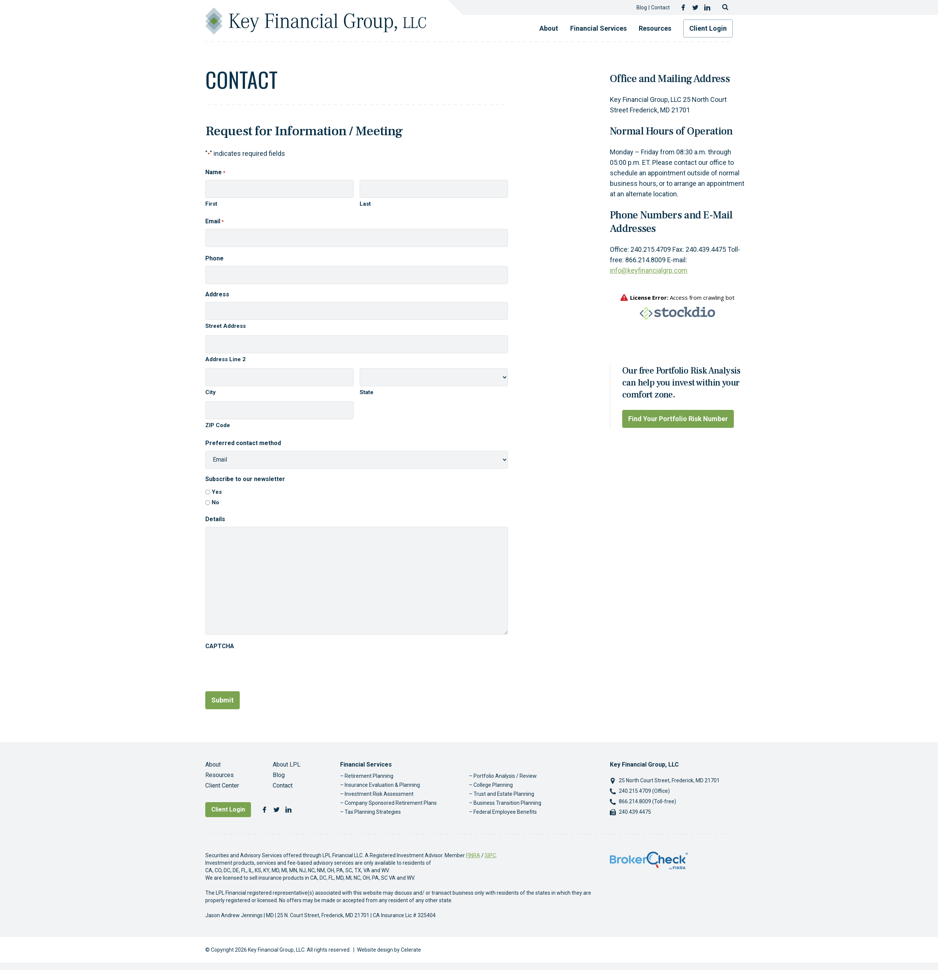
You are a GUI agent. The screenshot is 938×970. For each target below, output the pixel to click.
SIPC (490, 855)
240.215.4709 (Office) (644, 791)
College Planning (493, 785)
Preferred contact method (243, 443)
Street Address (225, 326)
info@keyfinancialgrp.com (648, 270)
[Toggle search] (725, 7)
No (215, 502)
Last (365, 203)
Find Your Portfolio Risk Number (678, 419)
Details (215, 519)
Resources (655, 28)
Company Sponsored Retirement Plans (391, 803)
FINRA (473, 855)
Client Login (708, 28)
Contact (660, 7)
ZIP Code (217, 425)
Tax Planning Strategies (373, 812)
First (211, 203)
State (366, 392)
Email (214, 222)
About (548, 28)
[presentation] (262, 668)
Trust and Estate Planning (503, 794)
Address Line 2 (225, 359)
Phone (214, 258)
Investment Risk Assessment (379, 794)
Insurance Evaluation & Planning (382, 785)
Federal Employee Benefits (505, 812)
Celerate (411, 950)
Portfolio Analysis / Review (505, 776)
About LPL (286, 764)
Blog (641, 7)
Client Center (222, 785)
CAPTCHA (219, 646)
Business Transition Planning (507, 803)
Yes (217, 492)
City (210, 392)
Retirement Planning (369, 776)
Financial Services (598, 28)
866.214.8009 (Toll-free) (647, 801)
